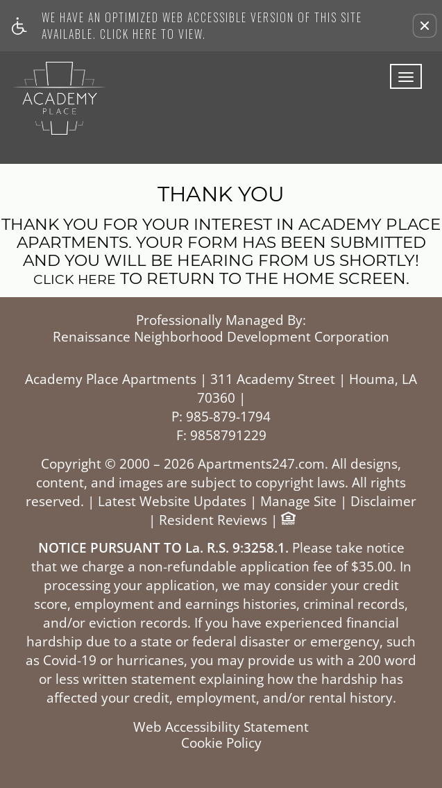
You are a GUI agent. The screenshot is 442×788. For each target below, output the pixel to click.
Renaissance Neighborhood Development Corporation (221, 338)
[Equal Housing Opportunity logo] (287, 520)
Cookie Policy (221, 743)
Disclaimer (383, 501)
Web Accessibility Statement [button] (221, 727)
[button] (425, 26)
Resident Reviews (213, 520)
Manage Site (298, 501)
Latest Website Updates (172, 501)
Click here (74, 280)
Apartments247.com (261, 464)
